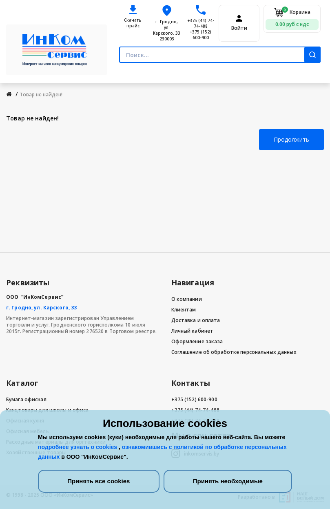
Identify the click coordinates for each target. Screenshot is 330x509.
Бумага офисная (26, 399)
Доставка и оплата (195, 320)
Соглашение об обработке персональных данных (234, 352)
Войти (239, 28)
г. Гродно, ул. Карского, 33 (41, 307)
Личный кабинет (192, 330)
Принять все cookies (98, 481)
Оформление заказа (197, 341)
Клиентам (183, 309)
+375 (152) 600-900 (200, 34)
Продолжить (291, 139)
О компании (186, 299)
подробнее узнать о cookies (78, 447)
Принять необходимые (228, 481)
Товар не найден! (41, 94)
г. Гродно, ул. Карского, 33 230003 (166, 30)
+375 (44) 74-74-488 (200, 23)
